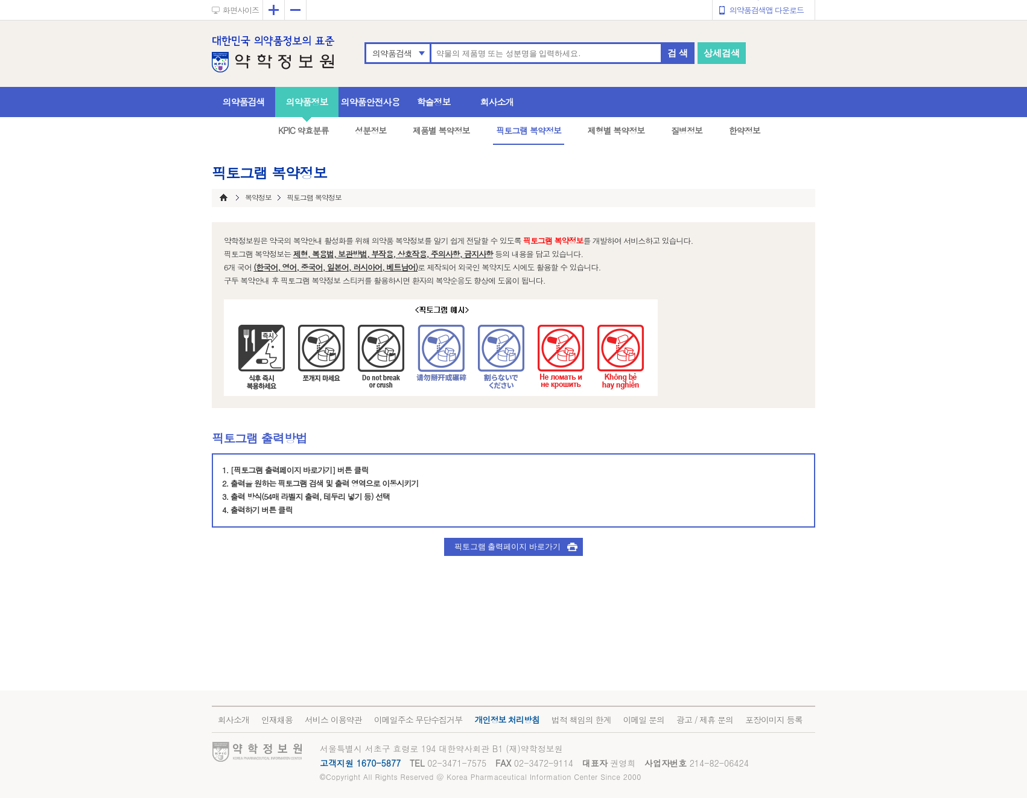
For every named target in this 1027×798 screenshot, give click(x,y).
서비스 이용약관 (333, 719)
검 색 (677, 53)
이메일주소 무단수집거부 (418, 719)
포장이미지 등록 (774, 719)
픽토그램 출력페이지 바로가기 (507, 546)
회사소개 (497, 101)
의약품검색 (392, 53)
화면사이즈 (241, 10)
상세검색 (722, 53)
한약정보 (744, 130)
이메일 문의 (643, 719)
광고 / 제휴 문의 (704, 719)
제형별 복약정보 (616, 130)
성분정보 (370, 130)
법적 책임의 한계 (581, 719)
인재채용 (277, 719)
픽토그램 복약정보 (528, 130)
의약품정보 (307, 101)
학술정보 (434, 101)
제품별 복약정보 (441, 130)
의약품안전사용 (370, 101)
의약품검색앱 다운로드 (767, 10)
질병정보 (686, 130)
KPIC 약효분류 (303, 130)
